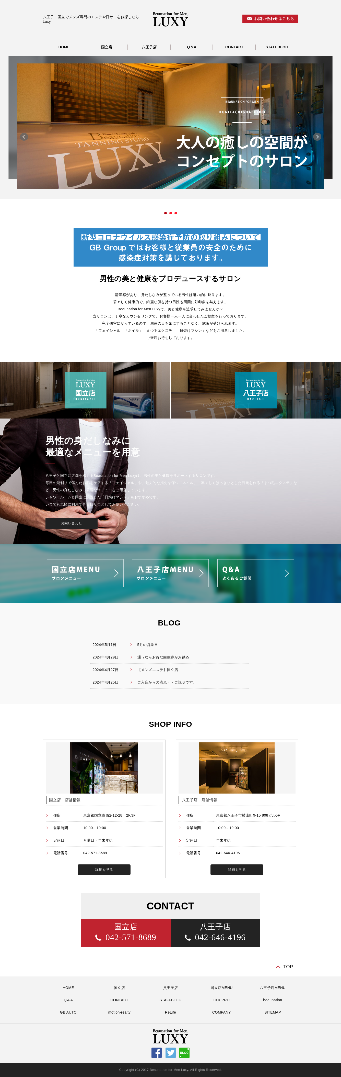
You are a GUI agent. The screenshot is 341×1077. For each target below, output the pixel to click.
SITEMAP (272, 1012)
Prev (24, 137)
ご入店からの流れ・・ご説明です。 (167, 682)
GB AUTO (68, 1012)
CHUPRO (222, 1000)
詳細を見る (104, 870)
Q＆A (192, 47)
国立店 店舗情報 (65, 800)
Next (317, 137)
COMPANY (221, 1012)
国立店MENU (221, 988)
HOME (64, 47)
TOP (288, 966)
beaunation (272, 1000)
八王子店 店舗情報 (200, 800)
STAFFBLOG (277, 47)
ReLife (170, 1012)
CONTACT (234, 47)
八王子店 (149, 47)
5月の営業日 (147, 645)
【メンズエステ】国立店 (157, 670)
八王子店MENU (273, 988)
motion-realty (119, 1012)
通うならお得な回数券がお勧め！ (165, 657)
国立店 (106, 47)
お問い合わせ (71, 523)
